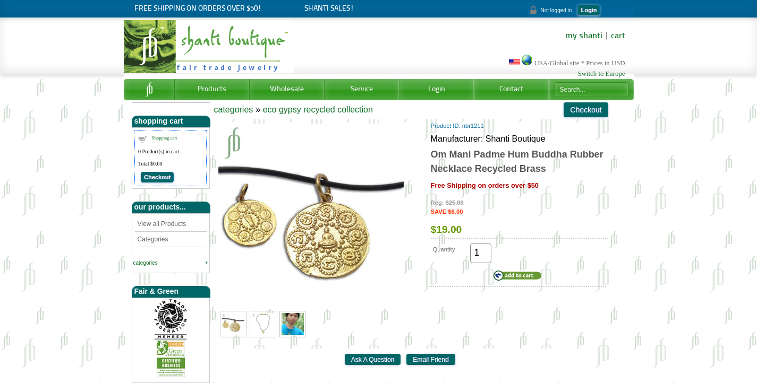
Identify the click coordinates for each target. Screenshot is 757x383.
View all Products (162, 224)
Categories (153, 239)
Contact (511, 89)
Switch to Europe (601, 73)
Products (212, 89)
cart (618, 36)
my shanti (583, 36)
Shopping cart (164, 138)
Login (589, 10)
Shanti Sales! (329, 9)
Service (362, 89)
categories (145, 263)
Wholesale (287, 89)
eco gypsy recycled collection (318, 109)
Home (149, 89)
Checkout (157, 177)
